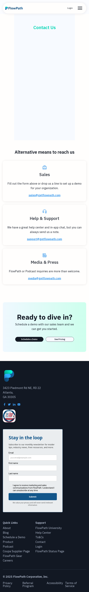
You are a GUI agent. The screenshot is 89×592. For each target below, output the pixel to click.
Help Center (43, 532)
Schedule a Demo (29, 339)
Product (8, 541)
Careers (8, 560)
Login (70, 8)
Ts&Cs (39, 537)
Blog (6, 532)
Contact (40, 541)
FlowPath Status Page (49, 551)
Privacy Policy (7, 585)
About (7, 528)
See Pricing (59, 339)
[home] (14, 8)
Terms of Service (71, 585)
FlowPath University (48, 528)
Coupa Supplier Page (16, 551)
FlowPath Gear (12, 556)
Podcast (8, 546)
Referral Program (28, 585)
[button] (80, 8)
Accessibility (55, 583)
